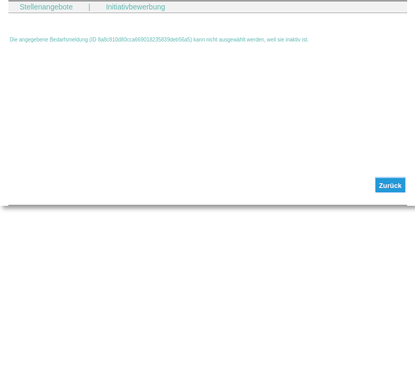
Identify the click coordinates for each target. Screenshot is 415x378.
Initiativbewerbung (135, 7)
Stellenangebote (46, 7)
